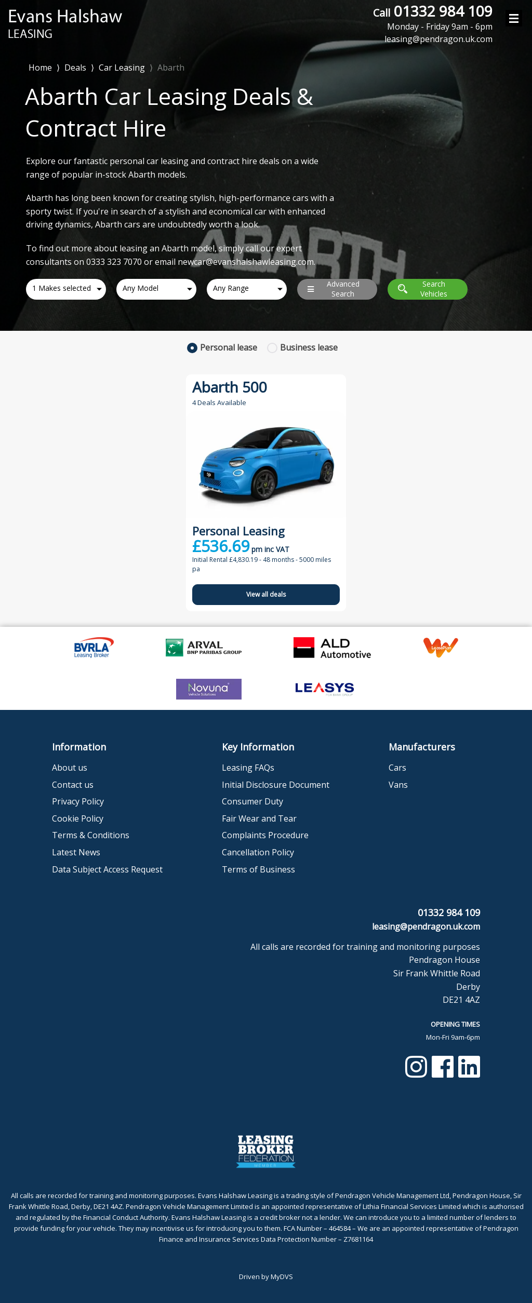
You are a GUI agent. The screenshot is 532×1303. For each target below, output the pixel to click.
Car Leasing (122, 67)
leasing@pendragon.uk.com (426, 926)
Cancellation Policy (258, 852)
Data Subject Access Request (107, 869)
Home (40, 66)
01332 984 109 (433, 17)
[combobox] (66, 289)
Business (309, 347)
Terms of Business (258, 869)
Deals (75, 67)
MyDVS (282, 1276)
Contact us (73, 784)
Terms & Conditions (90, 835)
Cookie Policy (77, 818)
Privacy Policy (78, 801)
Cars (397, 767)
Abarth (170, 67)
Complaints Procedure (265, 835)
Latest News (76, 852)
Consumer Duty (252, 801)
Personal (228, 347)
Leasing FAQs (248, 767)
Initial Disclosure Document (275, 784)
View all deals (266, 594)
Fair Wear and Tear (259, 818)
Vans (398, 784)
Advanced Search (334, 289)
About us (69, 767)
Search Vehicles (422, 289)
